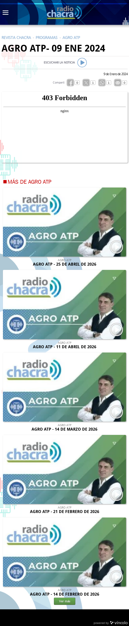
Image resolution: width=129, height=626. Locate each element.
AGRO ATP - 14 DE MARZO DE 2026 (64, 429)
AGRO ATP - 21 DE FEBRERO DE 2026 (64, 511)
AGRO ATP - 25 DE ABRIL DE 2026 (64, 264)
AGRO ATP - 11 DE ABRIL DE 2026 (64, 346)
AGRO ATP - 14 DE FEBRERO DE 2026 (64, 594)
